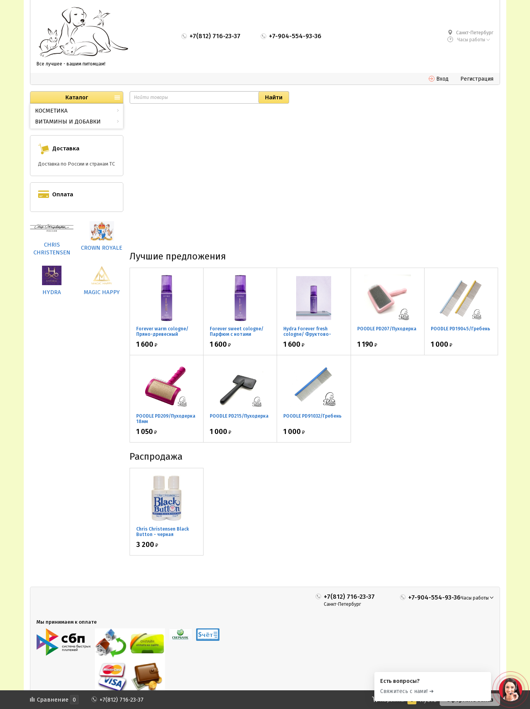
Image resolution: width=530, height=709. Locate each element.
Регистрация (476, 79)
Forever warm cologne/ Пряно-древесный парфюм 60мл (162, 334)
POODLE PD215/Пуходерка (239, 416)
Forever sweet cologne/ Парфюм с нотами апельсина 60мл (236, 334)
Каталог (76, 97)
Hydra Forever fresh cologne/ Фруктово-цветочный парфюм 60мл (312, 334)
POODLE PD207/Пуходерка (386, 329)
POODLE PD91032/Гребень (312, 416)
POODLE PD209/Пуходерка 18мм (165, 418)
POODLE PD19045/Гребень (460, 329)
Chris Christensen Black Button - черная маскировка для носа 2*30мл (162, 537)
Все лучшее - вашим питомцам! (71, 64)
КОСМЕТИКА (51, 110)
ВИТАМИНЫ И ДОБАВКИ (68, 121)
